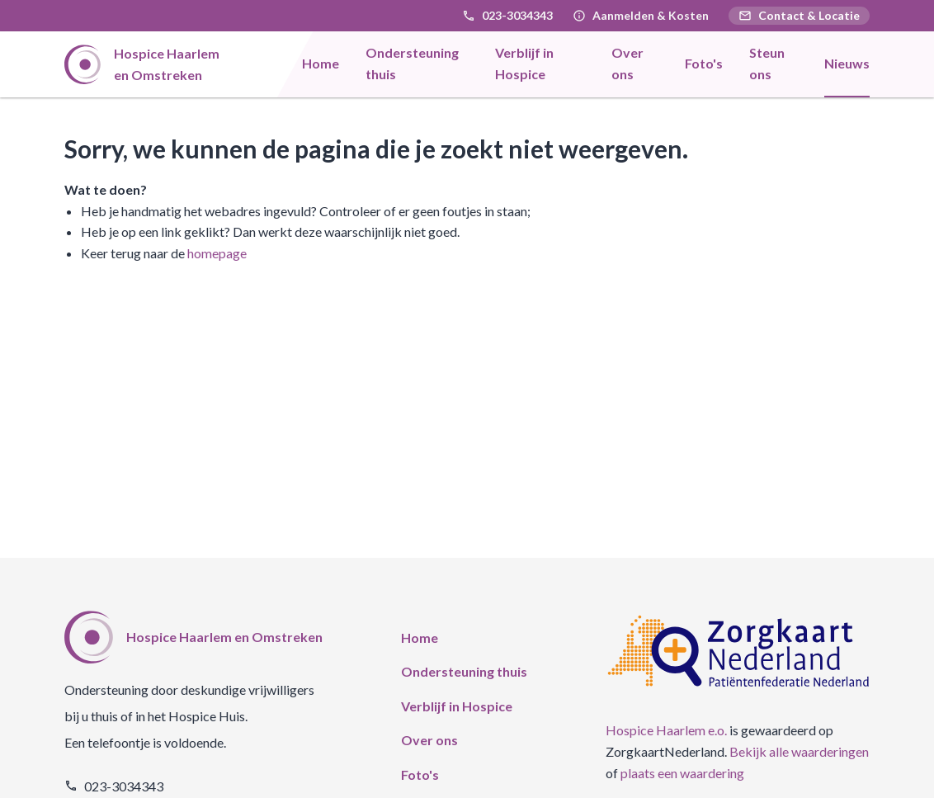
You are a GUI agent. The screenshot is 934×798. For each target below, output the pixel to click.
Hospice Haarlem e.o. (666, 730)
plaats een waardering (682, 773)
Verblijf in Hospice (456, 706)
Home (419, 637)
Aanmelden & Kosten (650, 15)
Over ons (429, 740)
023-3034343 (517, 15)
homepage (217, 253)
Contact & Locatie (799, 15)
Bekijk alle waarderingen (799, 751)
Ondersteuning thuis (464, 671)
